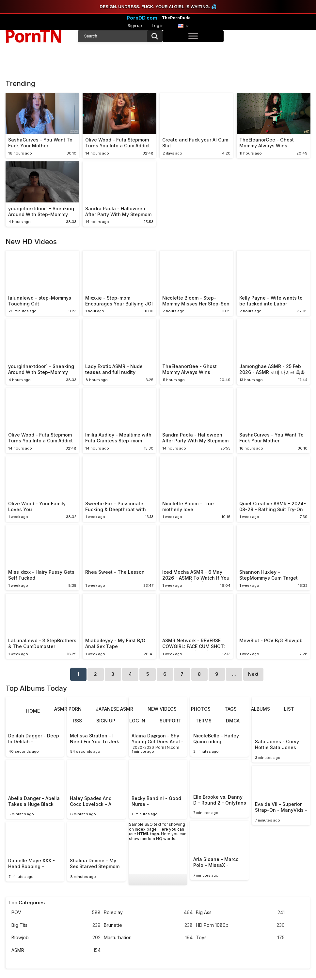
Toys (240, 938)
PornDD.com (142, 18)
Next (253, 674)
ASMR (55, 950)
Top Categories (26, 903)
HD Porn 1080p (240, 925)
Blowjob (55, 938)
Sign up (135, 25)
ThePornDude (176, 18)
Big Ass (240, 912)
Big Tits (55, 925)
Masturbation (148, 938)
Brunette (148, 925)
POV (55, 912)
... (234, 674)
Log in (158, 25)
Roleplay (148, 912)
